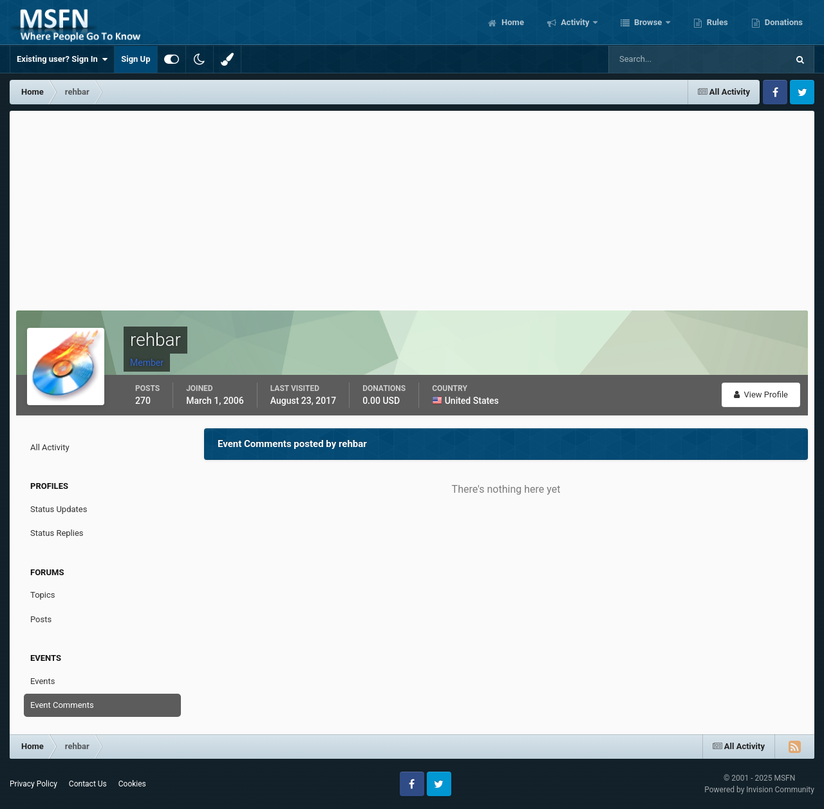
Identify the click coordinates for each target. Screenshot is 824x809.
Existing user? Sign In (62, 59)
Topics (42, 595)
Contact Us (88, 783)
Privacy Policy (33, 783)
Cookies (132, 783)
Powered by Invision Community (759, 789)
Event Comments (62, 705)
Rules (716, 22)
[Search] (659, 59)
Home (512, 22)
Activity (575, 22)
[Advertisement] (412, 207)
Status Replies (57, 533)
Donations (783, 22)
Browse (648, 22)
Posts (41, 619)
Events (42, 681)
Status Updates (58, 509)
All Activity (50, 447)
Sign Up (135, 59)
